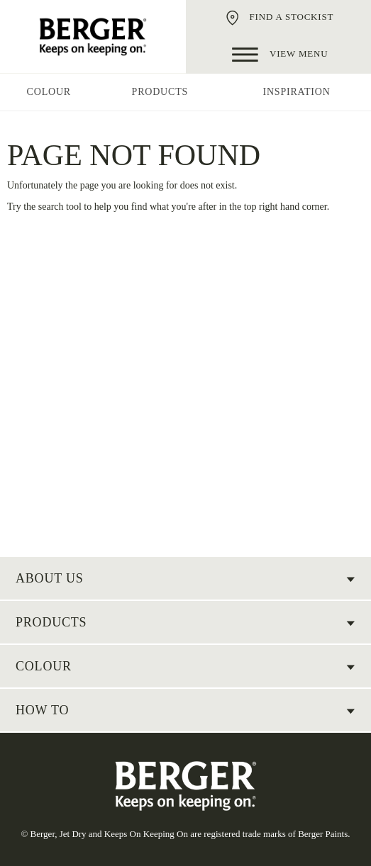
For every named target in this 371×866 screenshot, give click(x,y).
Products (51, 622)
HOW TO (42, 710)
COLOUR (44, 666)
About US (50, 578)
